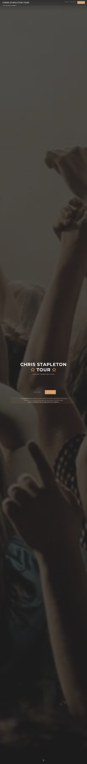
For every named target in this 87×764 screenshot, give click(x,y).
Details (65, 2)
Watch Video (72, 2)
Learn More (37, 392)
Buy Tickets (81, 2)
